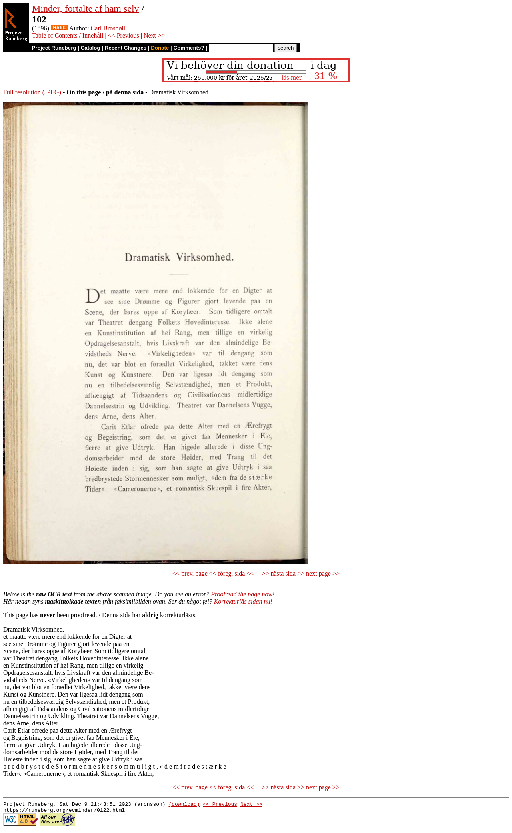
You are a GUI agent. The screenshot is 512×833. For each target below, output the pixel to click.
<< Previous (123, 35)
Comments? (189, 48)
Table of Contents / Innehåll (67, 35)
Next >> (154, 35)
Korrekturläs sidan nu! (243, 601)
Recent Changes (125, 48)
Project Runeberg (54, 48)
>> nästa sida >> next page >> (301, 573)
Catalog (90, 48)
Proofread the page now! (242, 594)
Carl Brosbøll (108, 28)
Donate (160, 48)
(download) (184, 805)
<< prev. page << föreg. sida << (213, 573)
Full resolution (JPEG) (32, 92)
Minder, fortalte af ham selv (85, 8)
